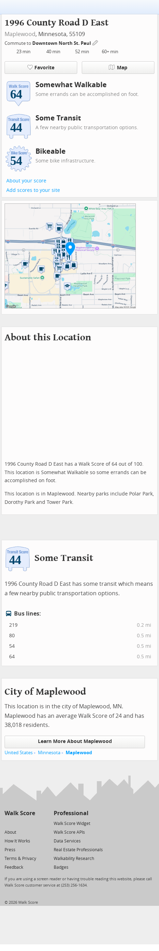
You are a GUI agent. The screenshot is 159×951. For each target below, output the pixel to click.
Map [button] (118, 67)
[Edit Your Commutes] (95, 42)
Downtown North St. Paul (62, 43)
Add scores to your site (33, 190)
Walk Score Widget (72, 823)
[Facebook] (19, 823)
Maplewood (20, 34)
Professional (71, 813)
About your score (26, 181)
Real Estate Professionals (78, 849)
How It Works (17, 841)
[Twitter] (9, 823)
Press (10, 849)
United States (19, 752)
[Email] (30, 823)
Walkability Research (74, 858)
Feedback (14, 867)
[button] (70, 248)
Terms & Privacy (20, 858)
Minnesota (49, 752)
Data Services (67, 841)
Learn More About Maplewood (75, 741)
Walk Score (20, 813)
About (10, 832)
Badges (61, 867)
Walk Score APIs (69, 832)
